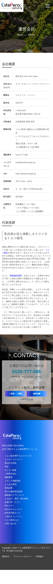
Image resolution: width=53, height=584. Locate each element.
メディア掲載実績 (12, 481)
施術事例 (8, 477)
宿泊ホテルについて (13, 509)
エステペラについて (13, 459)
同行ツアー (9, 506)
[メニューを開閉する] (47, 6)
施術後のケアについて (14, 495)
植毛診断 (8, 488)
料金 (7, 466)
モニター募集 (10, 470)
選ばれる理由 (10, 463)
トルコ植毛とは (11, 520)
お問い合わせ (10, 523)
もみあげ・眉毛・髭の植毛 (16, 498)
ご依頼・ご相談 (15, 394)
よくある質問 (10, 484)
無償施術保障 (16, 275)
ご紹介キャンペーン (13, 516)
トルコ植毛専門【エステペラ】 (18, 456)
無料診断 (37, 394)
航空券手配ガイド (12, 513)
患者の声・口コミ (12, 502)
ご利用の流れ (10, 474)
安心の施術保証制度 (13, 491)
